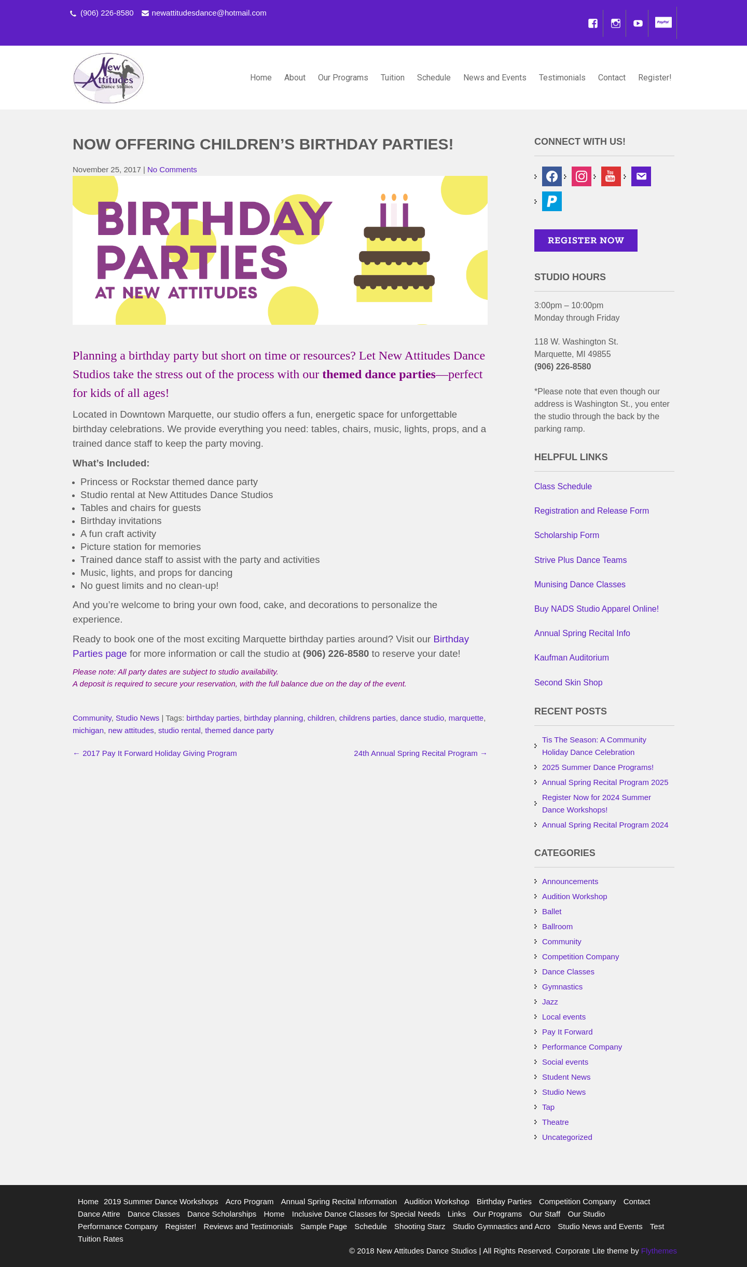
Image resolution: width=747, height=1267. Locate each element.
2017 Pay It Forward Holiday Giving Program (155, 753)
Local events (564, 1016)
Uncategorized (567, 1137)
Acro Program (250, 1201)
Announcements (570, 881)
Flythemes (658, 1250)
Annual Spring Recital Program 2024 (605, 824)
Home (261, 77)
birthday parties (213, 717)
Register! (655, 77)
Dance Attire (99, 1213)
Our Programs (343, 77)
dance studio (422, 717)
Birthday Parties (504, 1201)
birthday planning (273, 717)
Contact (612, 77)
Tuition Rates (100, 1238)
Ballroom (557, 926)
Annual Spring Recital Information (339, 1201)
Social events (565, 1061)
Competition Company (580, 956)
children (321, 717)
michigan (88, 730)
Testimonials (562, 77)
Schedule (434, 77)
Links (457, 1213)
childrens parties (367, 717)
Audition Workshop (574, 896)
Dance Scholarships (221, 1213)
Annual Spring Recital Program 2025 (605, 782)
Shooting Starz (419, 1226)
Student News (566, 1076)
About (295, 77)
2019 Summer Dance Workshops (161, 1201)
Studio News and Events (600, 1226)
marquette (466, 717)
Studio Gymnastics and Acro (501, 1226)
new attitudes (131, 730)
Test (657, 1226)
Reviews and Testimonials (248, 1226)
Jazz (550, 1001)
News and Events (495, 77)
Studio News (137, 717)
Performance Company (582, 1046)
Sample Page (323, 1226)
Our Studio (586, 1213)
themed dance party (239, 730)
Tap (548, 1107)
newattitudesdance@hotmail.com (209, 12)
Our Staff (544, 1213)
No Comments (172, 169)
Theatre (555, 1122)
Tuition (393, 77)
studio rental (179, 730)
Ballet (552, 911)
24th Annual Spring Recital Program (421, 753)
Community (92, 717)
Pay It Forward (567, 1031)
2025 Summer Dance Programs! (598, 767)
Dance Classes (568, 971)
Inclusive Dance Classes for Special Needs (366, 1213)
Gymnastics (562, 986)
